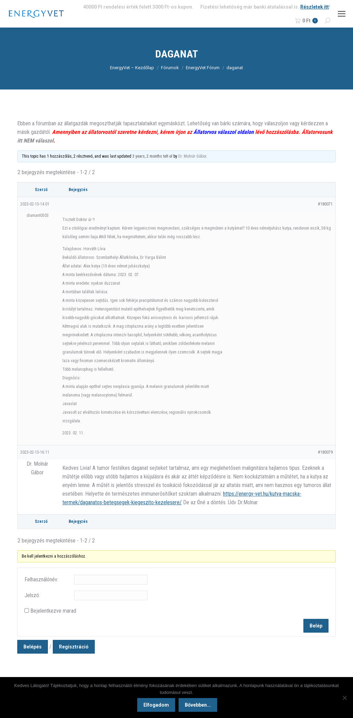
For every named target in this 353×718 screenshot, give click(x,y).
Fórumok (170, 67)
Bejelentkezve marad (53, 611)
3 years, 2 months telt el (152, 156)
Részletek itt (314, 7)
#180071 (325, 204)
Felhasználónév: (41, 579)
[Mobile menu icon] (341, 13)
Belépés (32, 647)
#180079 (325, 452)
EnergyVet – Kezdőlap (132, 67)
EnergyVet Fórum (203, 67)
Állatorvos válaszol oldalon (223, 132)
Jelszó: (32, 595)
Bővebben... (199, 706)
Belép (316, 626)
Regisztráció (74, 647)
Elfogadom (157, 706)
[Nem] (344, 698)
